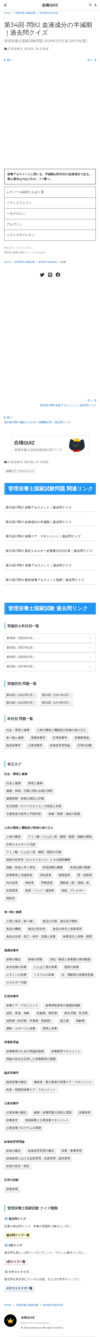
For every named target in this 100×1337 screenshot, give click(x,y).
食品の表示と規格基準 (67, 928)
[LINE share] (50, 275)
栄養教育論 (81, 737)
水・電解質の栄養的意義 (77, 974)
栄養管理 (12, 1189)
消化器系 (45, 875)
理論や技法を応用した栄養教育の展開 (31, 1059)
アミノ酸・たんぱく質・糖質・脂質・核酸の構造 (60, 836)
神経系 (29, 882)
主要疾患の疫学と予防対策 (23, 813)
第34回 (29, 48)
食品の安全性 (36, 928)
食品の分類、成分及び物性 (60, 921)
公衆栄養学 (35, 745)
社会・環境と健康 (17, 730)
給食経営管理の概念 (41, 1150)
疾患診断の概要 (53, 867)
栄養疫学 (12, 1120)
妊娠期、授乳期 (47, 1013)
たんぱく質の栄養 (45, 967)
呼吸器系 (47, 882)
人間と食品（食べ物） (20, 921)
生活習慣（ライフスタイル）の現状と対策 (33, 806)
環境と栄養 (50, 1028)
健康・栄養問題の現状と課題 (53, 1112)
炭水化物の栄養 (16, 967)
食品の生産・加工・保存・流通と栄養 (31, 936)
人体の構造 (13, 836)
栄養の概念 (13, 959)
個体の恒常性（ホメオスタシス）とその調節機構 (38, 859)
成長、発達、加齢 (17, 1013)
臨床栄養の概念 (16, 1082)
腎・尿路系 (84, 875)
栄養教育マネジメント (65, 1051)
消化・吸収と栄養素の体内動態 (70, 959)
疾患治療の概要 (80, 867)
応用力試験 (84, 745)
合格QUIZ (50, 5)
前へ (8, 60)
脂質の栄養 (71, 967)
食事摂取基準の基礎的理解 (62, 1005)
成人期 (64, 1020)
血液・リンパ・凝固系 (39, 890)
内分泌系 (12, 882)
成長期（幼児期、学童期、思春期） (29, 1020)
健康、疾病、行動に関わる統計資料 (29, 790)
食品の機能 (13, 928)
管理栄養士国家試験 (25, 13)
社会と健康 (13, 783)
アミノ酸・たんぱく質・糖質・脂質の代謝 (33, 852)
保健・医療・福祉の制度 (64, 813)
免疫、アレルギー (73, 890)
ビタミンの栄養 (16, 974)
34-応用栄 (42, 48)
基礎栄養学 (38, 737)
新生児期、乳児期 (76, 1013)
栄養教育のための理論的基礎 (25, 1051)
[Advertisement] (50, 117)
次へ (91, 60)
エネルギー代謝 (16, 982)
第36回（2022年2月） (20, 638)
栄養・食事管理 (71, 1150)
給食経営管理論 (60, 745)
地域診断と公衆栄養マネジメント (47, 1120)
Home (7, 13)
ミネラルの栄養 (44, 974)
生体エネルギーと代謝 (20, 844)
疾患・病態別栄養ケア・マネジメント (31, 1089)
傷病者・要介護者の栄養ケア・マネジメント (63, 1082)
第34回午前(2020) (49, 13)
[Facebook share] (58, 275)
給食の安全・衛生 (17, 1166)
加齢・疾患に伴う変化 (20, 867)
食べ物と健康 (15, 737)
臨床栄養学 (13, 745)
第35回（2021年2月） (20, 647)
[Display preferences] (96, 5)
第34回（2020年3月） (20, 657)
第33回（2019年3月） (20, 666)
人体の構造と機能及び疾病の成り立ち (61, 730)
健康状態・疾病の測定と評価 (25, 798)
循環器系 (64, 875)
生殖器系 (12, 890)
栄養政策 (84, 1112)
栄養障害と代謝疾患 (19, 875)
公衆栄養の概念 (16, 1112)
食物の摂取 (35, 959)
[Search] (90, 5)
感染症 (10, 898)
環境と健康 (35, 783)
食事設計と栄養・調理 (77, 936)
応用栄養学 (15, 48)
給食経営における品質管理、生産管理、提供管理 (38, 1158)
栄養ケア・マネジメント (20, 471)
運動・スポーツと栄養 (20, 1028)
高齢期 (80, 1020)
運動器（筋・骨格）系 (74, 882)
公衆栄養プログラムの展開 (23, 1127)
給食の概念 (13, 1150)
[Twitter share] (42, 275)
